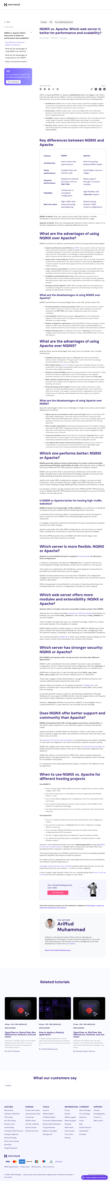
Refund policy (36, 1167)
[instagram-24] (87, 1156)
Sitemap (67, 1138)
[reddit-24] (100, 1156)
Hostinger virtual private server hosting (55, 866)
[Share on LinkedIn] (104, 89)
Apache (64, 365)
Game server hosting (11, 1141)
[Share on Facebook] (100, 89)
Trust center (69, 1134)
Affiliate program (70, 1117)
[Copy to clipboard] (91, 89)
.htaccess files (84, 556)
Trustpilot (8, 1085)
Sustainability (84, 1131)
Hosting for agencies (11, 1134)
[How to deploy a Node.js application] (55, 1008)
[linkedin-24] (78, 1156)
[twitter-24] (91, 1156)
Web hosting (8, 1110)
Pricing (67, 1110)
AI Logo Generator (49, 1127)
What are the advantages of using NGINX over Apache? (16, 50)
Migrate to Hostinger (50, 1131)
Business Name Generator (52, 1124)
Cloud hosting (9, 1127)
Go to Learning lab (13, 82)
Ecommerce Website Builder (52, 1121)
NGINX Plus (64, 637)
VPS (50, 22)
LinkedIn (71, 943)
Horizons (46, 1110)
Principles (82, 1134)
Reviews (67, 1114)
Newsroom (83, 1117)
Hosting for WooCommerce (13, 1131)
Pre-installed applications (64, 22)
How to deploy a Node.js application (51, 1033)
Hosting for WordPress (12, 1114)
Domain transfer (30, 1127)
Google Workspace (10, 1148)
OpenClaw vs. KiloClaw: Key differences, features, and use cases (88, 1034)
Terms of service (48, 1167)
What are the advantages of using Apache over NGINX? (16, 56)
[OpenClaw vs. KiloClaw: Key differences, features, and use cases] (89, 1008)
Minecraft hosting (10, 1138)
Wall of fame (69, 1127)
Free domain (29, 1117)
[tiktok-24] (104, 1156)
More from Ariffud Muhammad (57, 950)
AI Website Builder (49, 1117)
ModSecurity (89, 685)
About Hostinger (85, 1110)
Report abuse (98, 1121)
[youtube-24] (96, 1156)
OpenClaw (7, 1145)
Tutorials (44, 22)
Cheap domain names (33, 1114)
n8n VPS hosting (10, 1121)
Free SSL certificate (32, 1124)
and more (58, 1162)
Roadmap (68, 1124)
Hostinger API (47, 1134)
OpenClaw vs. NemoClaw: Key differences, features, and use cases (20, 1034)
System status (69, 1131)
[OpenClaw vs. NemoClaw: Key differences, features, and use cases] (21, 1008)
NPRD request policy (11, 1167)
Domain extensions (32, 1131)
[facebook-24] (83, 1156)
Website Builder (48, 1114)
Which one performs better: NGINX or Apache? (16, 62)
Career (81, 1121)
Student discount (85, 1127)
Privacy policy (25, 1167)
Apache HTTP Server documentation (58, 740)
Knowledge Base (99, 1114)
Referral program (70, 1121)
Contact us (97, 1117)
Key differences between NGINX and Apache (15, 43)
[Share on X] (96, 89)
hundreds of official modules (80, 613)
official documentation (93, 746)
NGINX (76, 248)
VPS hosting (8, 1117)
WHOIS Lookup (30, 1121)
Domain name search (32, 1110)
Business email (9, 1124)
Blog (80, 1124)
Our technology (84, 1114)
